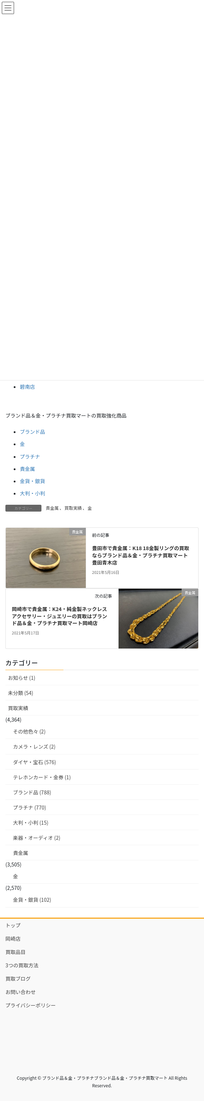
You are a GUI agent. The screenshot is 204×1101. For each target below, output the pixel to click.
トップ (13, 925)
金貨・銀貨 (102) (32, 899)
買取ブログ (18, 978)
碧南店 (27, 386)
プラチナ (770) (29, 807)
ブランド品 (32, 431)
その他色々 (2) (29, 731)
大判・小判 (32, 493)
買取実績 (73, 508)
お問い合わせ (20, 991)
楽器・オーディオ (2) (36, 837)
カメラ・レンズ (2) (34, 746)
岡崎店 (13, 938)
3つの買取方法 (22, 965)
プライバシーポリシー (30, 1005)
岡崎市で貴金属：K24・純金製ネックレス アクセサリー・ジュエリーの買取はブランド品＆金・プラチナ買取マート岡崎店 (59, 616)
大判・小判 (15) (30, 822)
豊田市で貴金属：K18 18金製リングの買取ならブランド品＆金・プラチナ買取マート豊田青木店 (140, 555)
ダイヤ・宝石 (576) (34, 762)
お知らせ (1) (21, 677)
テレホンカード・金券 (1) (42, 777)
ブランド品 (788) (32, 792)
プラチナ (30, 456)
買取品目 (15, 951)
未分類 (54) (20, 692)
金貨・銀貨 (32, 481)
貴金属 (27, 468)
